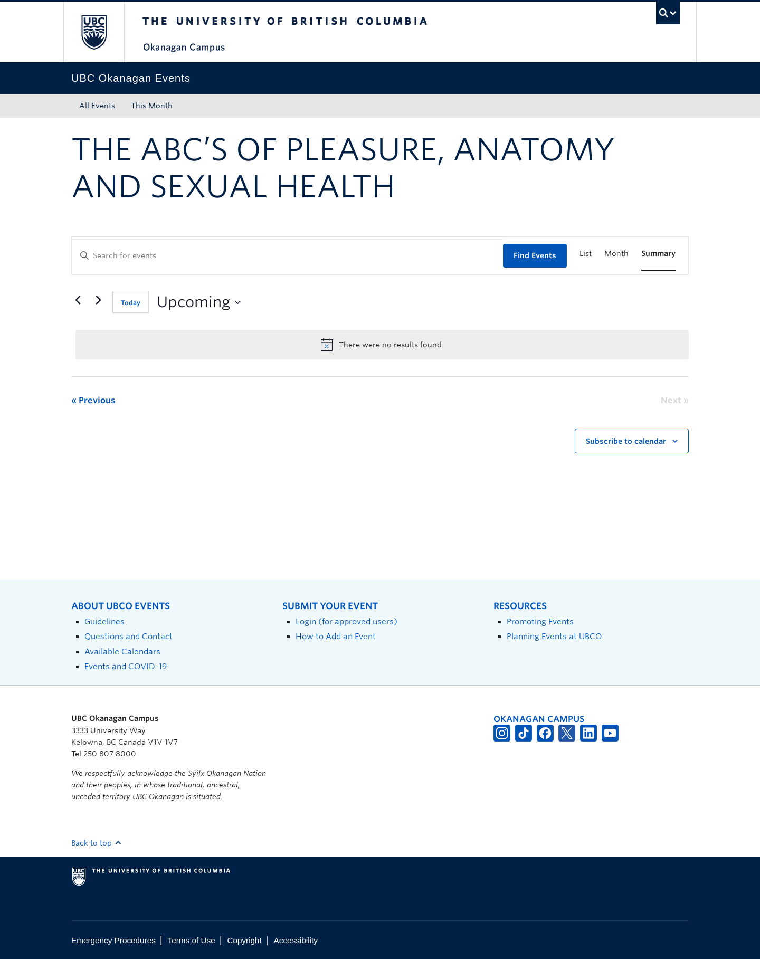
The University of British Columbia (93, 32)
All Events (97, 105)
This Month (152, 105)
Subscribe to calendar (626, 441)
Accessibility (296, 940)
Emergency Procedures (113, 940)
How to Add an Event (336, 636)
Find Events (535, 255)
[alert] (382, 344)
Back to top (96, 843)
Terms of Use (191, 940)
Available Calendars (122, 651)
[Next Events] (98, 300)
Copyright (244, 940)
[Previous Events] (77, 300)
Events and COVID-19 (125, 666)
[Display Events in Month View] (616, 253)
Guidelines (104, 621)
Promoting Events (540, 621)
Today (130, 303)
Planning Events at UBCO (554, 636)
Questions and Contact (128, 636)
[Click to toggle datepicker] (199, 302)
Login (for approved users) (346, 621)
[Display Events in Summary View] (658, 253)
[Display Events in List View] (586, 253)
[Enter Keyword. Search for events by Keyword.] (287, 255)
